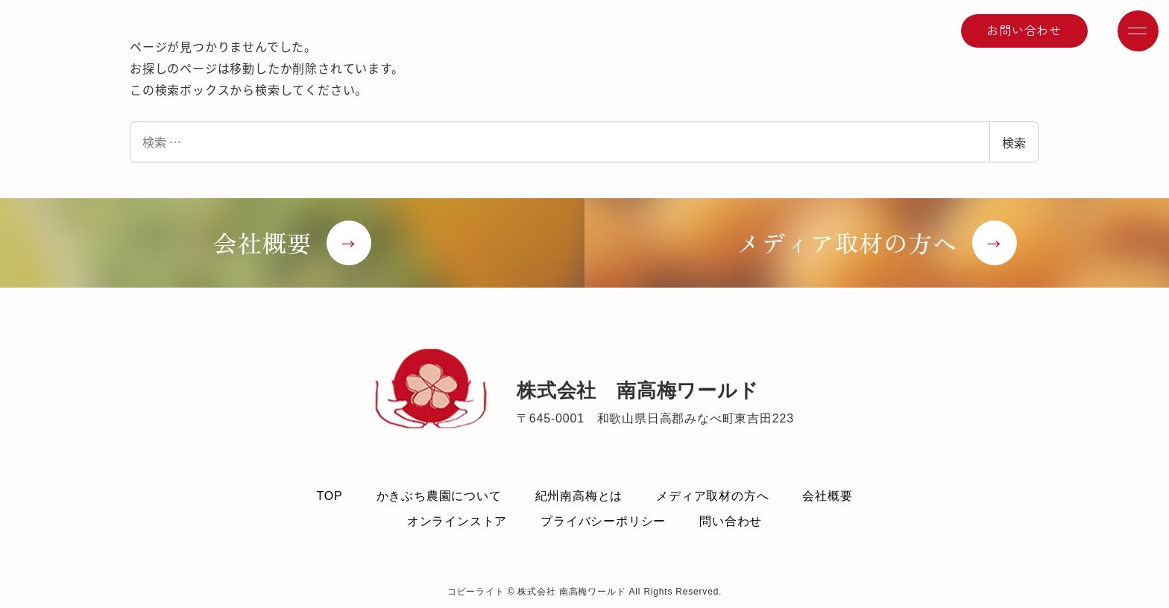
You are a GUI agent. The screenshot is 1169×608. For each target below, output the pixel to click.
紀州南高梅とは (579, 496)
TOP (329, 496)
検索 (1014, 142)
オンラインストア (457, 521)
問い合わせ (730, 521)
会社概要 (827, 496)
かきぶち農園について (439, 496)
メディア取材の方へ (712, 496)
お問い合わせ (1024, 30)
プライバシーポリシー (603, 521)
